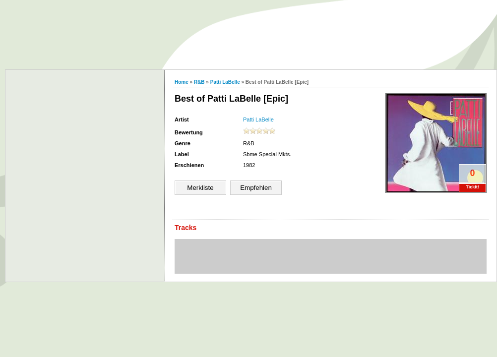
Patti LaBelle (225, 82)
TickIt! (472, 186)
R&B (199, 82)
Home (181, 82)
